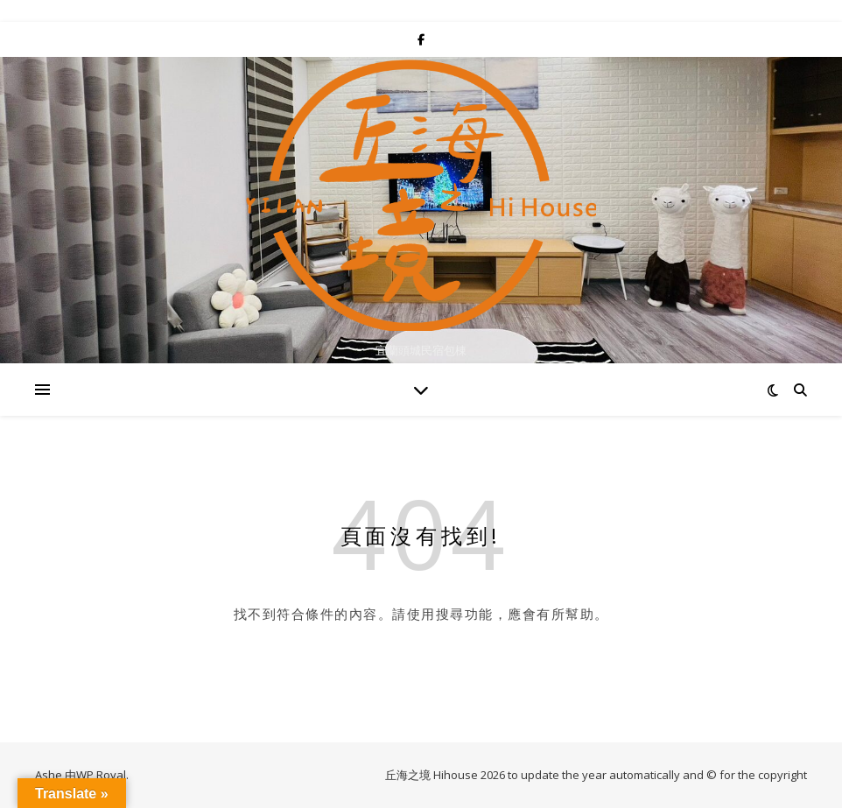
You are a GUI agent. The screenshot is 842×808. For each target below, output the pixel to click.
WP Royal (101, 775)
